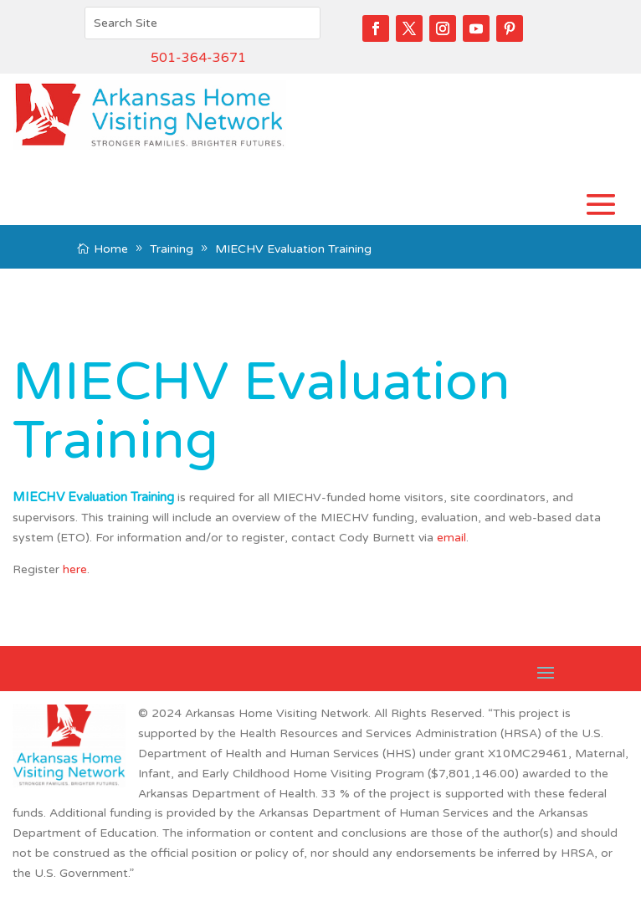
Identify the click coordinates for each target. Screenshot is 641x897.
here (75, 569)
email (451, 538)
